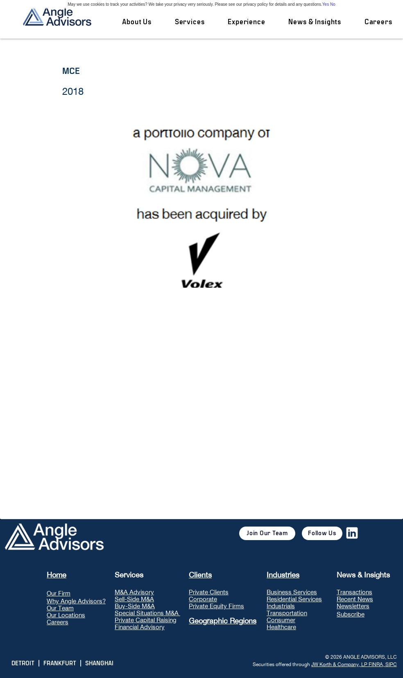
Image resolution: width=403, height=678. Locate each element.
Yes (325, 4)
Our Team (60, 608)
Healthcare (281, 626)
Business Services (292, 592)
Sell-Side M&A (134, 599)
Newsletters (353, 605)
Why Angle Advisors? (76, 601)
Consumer (281, 619)
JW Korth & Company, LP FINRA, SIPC (354, 664)
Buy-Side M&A (135, 605)
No (332, 4)
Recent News (355, 599)
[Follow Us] (322, 533)
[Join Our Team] (267, 533)
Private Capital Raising (146, 619)
